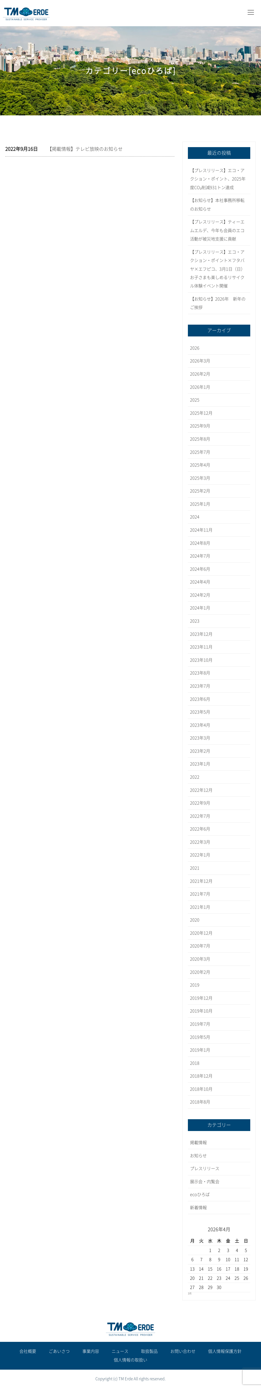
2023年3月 (200, 738)
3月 (190, 1293)
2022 (194, 777)
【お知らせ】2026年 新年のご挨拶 (218, 303)
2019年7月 (200, 1024)
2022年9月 (200, 803)
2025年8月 (200, 439)
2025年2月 (200, 491)
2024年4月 (200, 582)
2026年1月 (200, 387)
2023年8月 (200, 673)
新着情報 (198, 1207)
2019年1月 (200, 1050)
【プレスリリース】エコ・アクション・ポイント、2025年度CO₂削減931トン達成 (218, 179)
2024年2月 (200, 595)
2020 (194, 920)
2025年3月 (200, 478)
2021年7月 (200, 894)
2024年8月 (200, 543)
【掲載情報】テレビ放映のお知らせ (85, 149)
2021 (194, 868)
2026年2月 (200, 374)
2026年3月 (200, 361)
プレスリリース (204, 1168)
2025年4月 (200, 465)
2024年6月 (200, 569)
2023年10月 (201, 660)
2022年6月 (200, 829)
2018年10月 (201, 1089)
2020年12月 (201, 933)
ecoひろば (200, 1194)
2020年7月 (200, 946)
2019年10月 (201, 1011)
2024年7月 (200, 556)
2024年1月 (200, 608)
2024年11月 (201, 530)
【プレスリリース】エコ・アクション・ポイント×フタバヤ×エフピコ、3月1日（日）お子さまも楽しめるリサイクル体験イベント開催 (217, 269)
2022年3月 (200, 842)
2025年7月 (200, 452)
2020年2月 (200, 972)
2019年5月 (200, 1037)
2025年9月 (200, 426)
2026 (194, 348)
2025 (194, 400)
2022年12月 (201, 790)
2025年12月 (201, 413)
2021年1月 (200, 907)
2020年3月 (200, 959)
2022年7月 (200, 816)
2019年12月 (201, 998)
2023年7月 (200, 686)
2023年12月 (201, 634)
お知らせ (198, 1156)
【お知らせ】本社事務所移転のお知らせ (217, 204)
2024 (194, 517)
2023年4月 (200, 725)
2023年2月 (200, 751)
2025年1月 (200, 504)
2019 (194, 985)
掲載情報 (198, 1142)
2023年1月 (200, 764)
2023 (194, 621)
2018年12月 (201, 1076)
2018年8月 (200, 1102)
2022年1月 (200, 855)
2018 (194, 1063)
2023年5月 (200, 712)
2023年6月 (200, 699)
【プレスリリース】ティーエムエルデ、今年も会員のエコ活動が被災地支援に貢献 (217, 230)
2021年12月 (201, 881)
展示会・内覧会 (204, 1182)
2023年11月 (201, 647)
